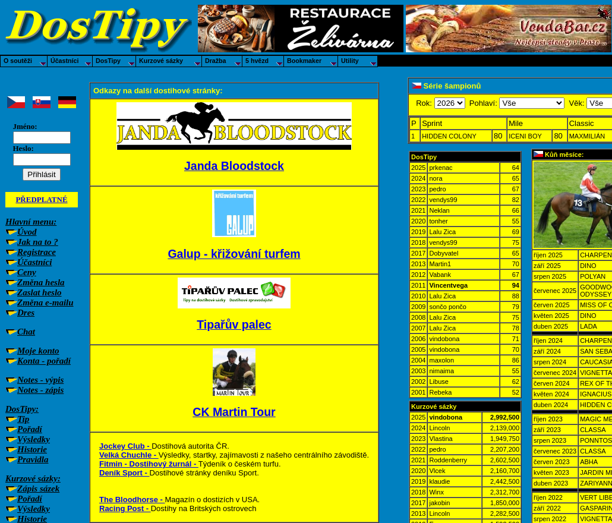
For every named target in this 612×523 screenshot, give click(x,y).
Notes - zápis (40, 390)
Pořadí (29, 429)
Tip (23, 419)
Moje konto (38, 350)
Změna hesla (41, 282)
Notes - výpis (40, 380)
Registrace (36, 252)
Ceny (26, 272)
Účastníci (34, 262)
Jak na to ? (37, 242)
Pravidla (33, 459)
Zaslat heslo (39, 292)
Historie (32, 449)
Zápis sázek (38, 488)
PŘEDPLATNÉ (41, 199)
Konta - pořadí (44, 361)
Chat (26, 331)
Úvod (27, 232)
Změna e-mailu (45, 302)
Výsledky (33, 439)
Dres (25, 312)
